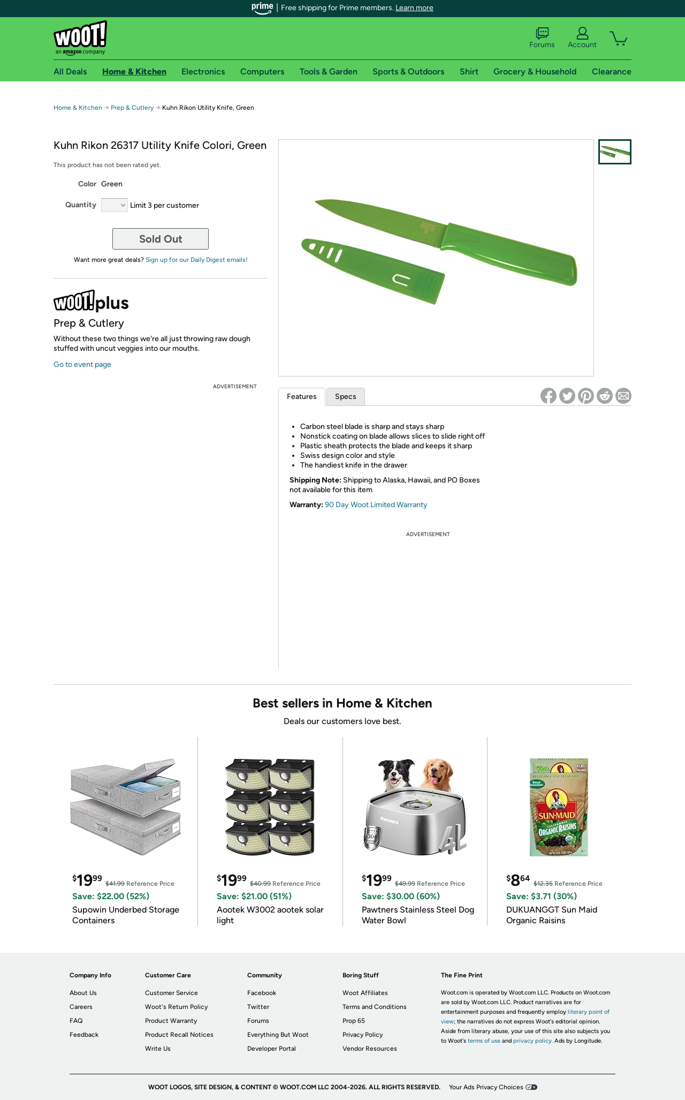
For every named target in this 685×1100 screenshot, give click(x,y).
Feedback (84, 1034)
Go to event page (82, 364)
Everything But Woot (278, 1034)
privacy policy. (533, 1040)
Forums (542, 38)
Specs (345, 396)
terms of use (484, 1040)
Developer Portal (271, 1048)
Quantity (80, 204)
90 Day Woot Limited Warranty (376, 504)
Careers (81, 1007)
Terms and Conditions (374, 1007)
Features (302, 396)
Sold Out (160, 238)
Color (87, 184)
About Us (83, 993)
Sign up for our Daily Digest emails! (197, 259)
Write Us (158, 1048)
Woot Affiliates (365, 993)
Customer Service (171, 993)
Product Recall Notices (179, 1034)
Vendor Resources (369, 1048)
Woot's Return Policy (176, 1007)
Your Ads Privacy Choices (486, 1087)
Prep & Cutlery (132, 107)
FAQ (76, 1020)
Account (582, 38)
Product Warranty (171, 1020)
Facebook (261, 993)
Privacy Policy (362, 1034)
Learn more (414, 7)
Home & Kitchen (78, 107)
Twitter (258, 1007)
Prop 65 (353, 1020)
